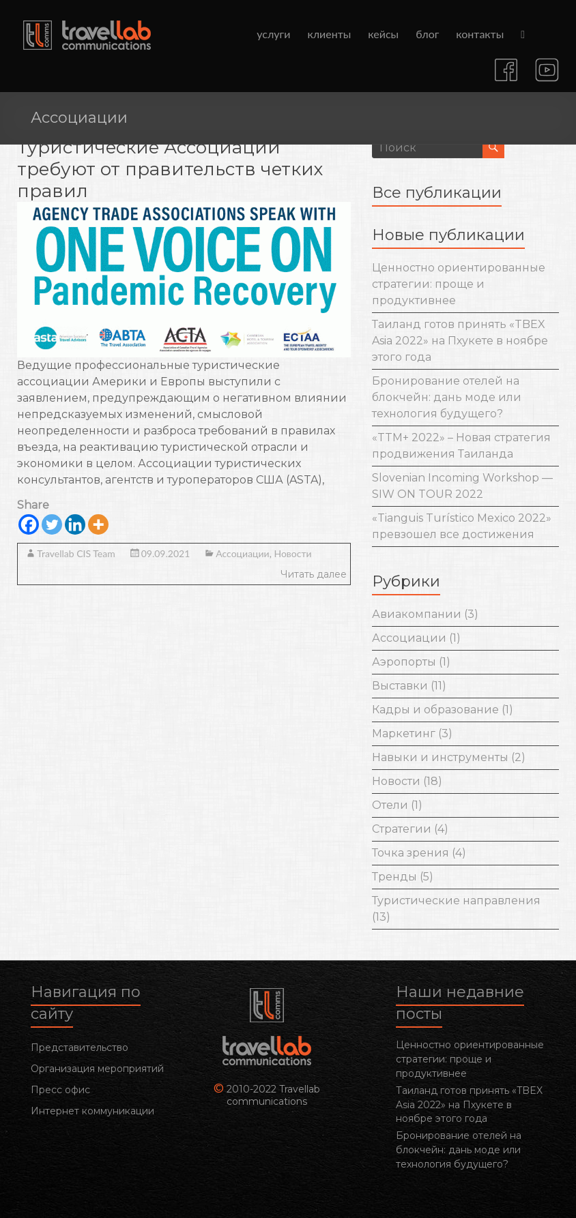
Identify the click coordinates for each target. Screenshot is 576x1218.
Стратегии (401, 828)
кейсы (383, 33)
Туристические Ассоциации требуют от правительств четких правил (170, 169)
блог (427, 33)
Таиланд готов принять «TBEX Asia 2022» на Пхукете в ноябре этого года (460, 340)
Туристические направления (456, 900)
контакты (480, 33)
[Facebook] (28, 524)
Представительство (79, 1047)
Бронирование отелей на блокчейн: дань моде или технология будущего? (446, 397)
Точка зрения (410, 852)
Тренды (394, 876)
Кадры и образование (435, 709)
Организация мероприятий (97, 1069)
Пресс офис (60, 1090)
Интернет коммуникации (92, 1111)
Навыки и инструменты (440, 757)
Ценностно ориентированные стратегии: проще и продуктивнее (458, 284)
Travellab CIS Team (76, 553)
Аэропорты (404, 661)
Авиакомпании (416, 614)
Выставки (400, 685)
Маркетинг (403, 733)
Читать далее (313, 574)
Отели (390, 805)
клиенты (329, 33)
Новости (292, 553)
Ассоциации (242, 553)
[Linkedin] (75, 524)
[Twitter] (52, 524)
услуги (273, 33)
